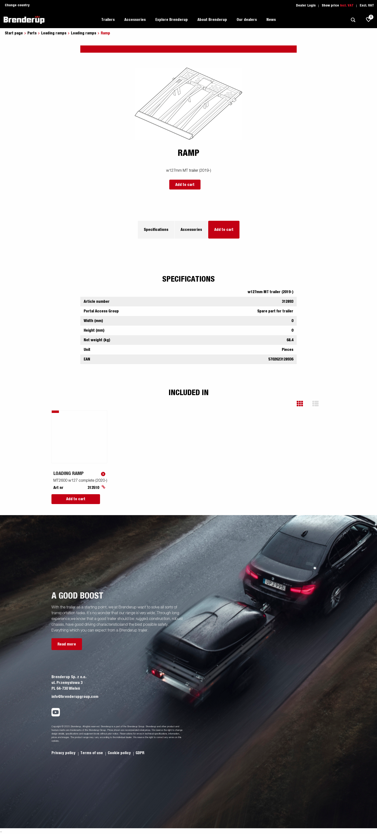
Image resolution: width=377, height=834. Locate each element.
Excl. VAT (367, 5)
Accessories (135, 20)
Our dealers (247, 20)
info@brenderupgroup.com (74, 697)
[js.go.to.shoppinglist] (368, 19)
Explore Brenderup (171, 20)
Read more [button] (66, 644)
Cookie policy (120, 753)
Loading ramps (53, 33)
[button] (303, 403)
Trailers (108, 20)
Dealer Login (306, 5)
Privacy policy (63, 753)
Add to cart (185, 185)
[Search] (353, 19)
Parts (32, 33)
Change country (17, 5)
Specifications (156, 230)
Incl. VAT (347, 5)
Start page (14, 33)
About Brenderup (212, 20)
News (271, 20)
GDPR (140, 753)
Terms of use (92, 753)
